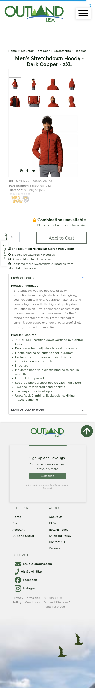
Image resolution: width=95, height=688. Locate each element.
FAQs (52, 523)
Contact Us (57, 542)
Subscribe (47, 476)
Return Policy (59, 529)
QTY (5, 236)
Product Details (22, 278)
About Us (56, 517)
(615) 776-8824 (29, 571)
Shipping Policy (60, 536)
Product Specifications (28, 410)
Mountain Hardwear (35, 51)
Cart (16, 523)
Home (12, 51)
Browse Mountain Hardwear (29, 259)
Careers (55, 548)
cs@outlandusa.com (33, 564)
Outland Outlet (23, 536)
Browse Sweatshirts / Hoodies (31, 254)
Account (19, 529)
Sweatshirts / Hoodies (70, 51)
